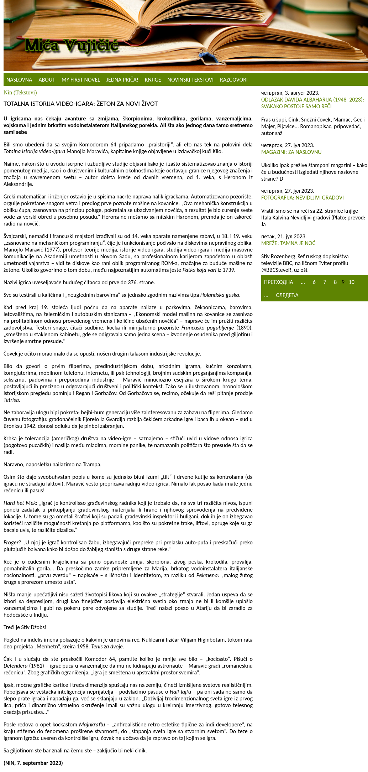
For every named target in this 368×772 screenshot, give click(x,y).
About (46, 79)
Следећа (287, 295)
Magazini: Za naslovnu (291, 152)
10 (351, 282)
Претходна (278, 282)
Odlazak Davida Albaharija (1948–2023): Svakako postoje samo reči (312, 103)
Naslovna (19, 79)
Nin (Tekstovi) (20, 92)
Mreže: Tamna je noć (288, 243)
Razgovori (234, 79)
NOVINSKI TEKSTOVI (191, 79)
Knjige (153, 79)
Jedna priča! (122, 79)
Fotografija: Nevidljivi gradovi (302, 197)
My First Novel (81, 79)
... (303, 282)
